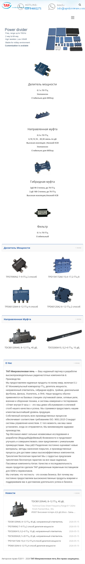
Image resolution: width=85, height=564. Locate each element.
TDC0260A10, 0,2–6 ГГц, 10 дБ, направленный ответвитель (35, 531)
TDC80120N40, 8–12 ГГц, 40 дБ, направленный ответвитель (35, 521)
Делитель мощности (17, 247)
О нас (8, 362)
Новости (10, 493)
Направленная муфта (17, 319)
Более (78, 248)
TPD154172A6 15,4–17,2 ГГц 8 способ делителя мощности (34, 541)
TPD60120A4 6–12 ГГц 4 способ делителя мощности (32, 545)
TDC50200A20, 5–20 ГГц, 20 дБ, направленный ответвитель (35, 536)
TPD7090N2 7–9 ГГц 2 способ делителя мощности (31, 526)
